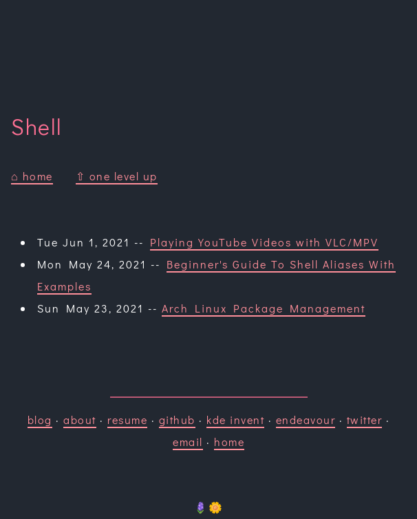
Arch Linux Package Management (263, 308)
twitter (365, 419)
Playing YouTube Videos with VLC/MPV (264, 242)
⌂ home (32, 176)
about (79, 419)
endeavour (306, 419)
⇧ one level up (117, 176)
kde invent (235, 419)
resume (127, 419)
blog (40, 419)
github (177, 419)
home (229, 441)
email (188, 441)
